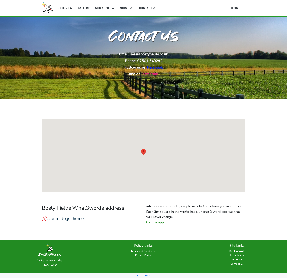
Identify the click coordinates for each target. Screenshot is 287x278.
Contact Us (148, 8)
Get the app (155, 222)
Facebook (155, 67)
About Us (127, 8)
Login (234, 8)
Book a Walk (237, 251)
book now (50, 265)
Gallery (84, 8)
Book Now (64, 8)
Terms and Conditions (143, 251)
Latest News (143, 275)
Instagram (149, 74)
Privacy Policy (143, 255)
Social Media (104, 8)
